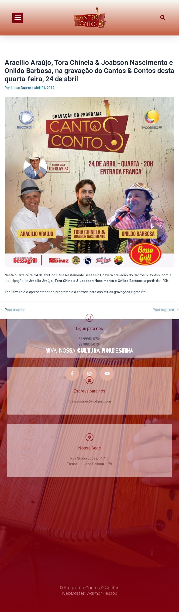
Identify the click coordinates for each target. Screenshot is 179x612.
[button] (17, 15)
